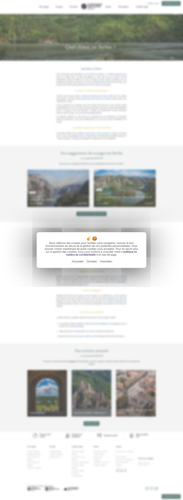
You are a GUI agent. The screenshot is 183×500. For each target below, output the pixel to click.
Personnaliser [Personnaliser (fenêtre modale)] (106, 261)
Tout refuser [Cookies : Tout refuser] (92, 261)
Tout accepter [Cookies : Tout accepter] (77, 261)
